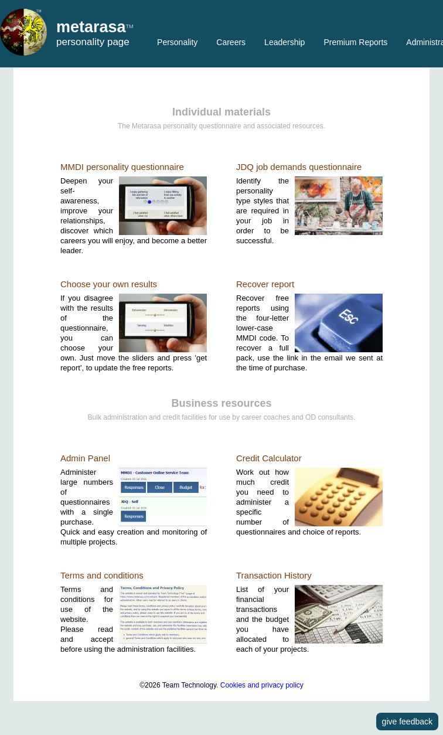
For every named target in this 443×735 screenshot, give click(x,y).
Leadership (284, 42)
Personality (177, 42)
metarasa (91, 27)
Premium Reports (355, 42)
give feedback (407, 721)
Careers (231, 42)
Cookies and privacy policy (262, 685)
